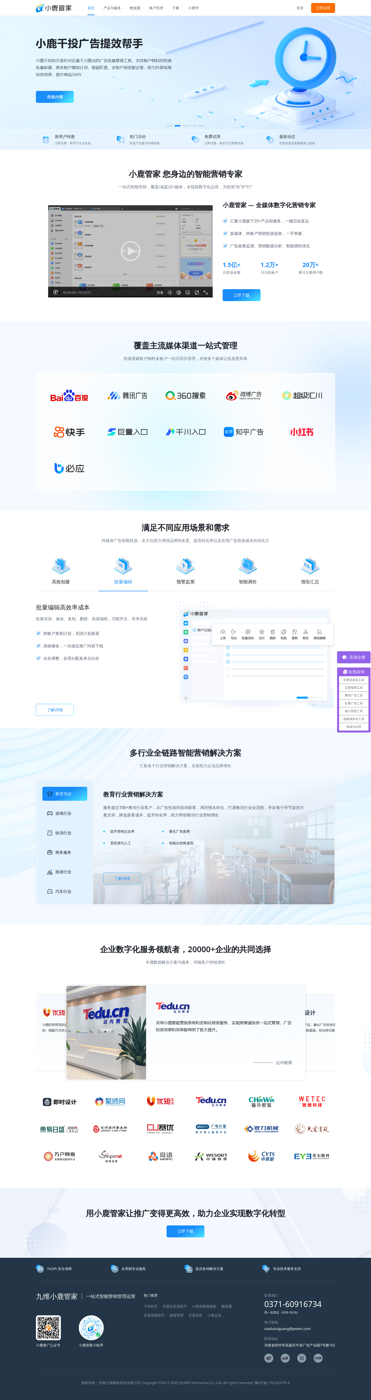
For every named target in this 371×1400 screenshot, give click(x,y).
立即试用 (323, 7)
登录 (300, 7)
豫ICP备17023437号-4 (272, 1382)
